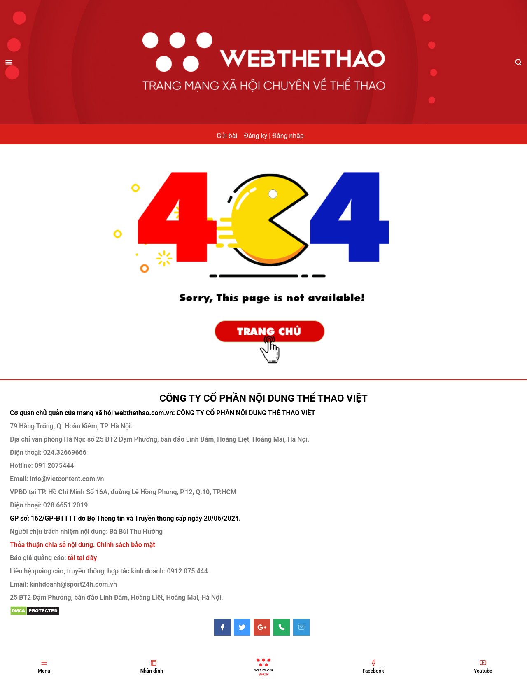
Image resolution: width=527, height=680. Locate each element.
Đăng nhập (288, 136)
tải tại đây (81, 558)
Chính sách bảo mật (126, 545)
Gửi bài (227, 136)
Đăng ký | (257, 136)
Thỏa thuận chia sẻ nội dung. (53, 545)
